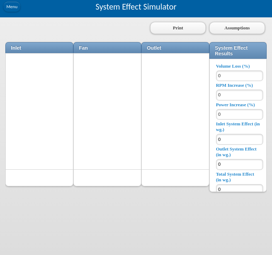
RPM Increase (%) (234, 85)
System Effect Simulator (136, 6)
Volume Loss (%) (233, 66)
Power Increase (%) (235, 104)
